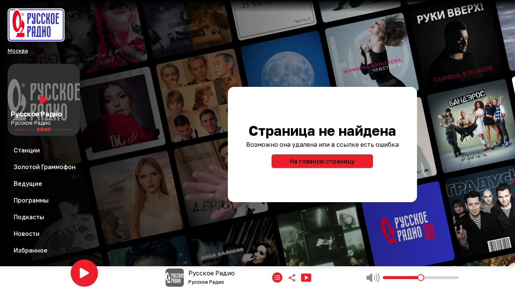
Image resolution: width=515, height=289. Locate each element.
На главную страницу (322, 161)
